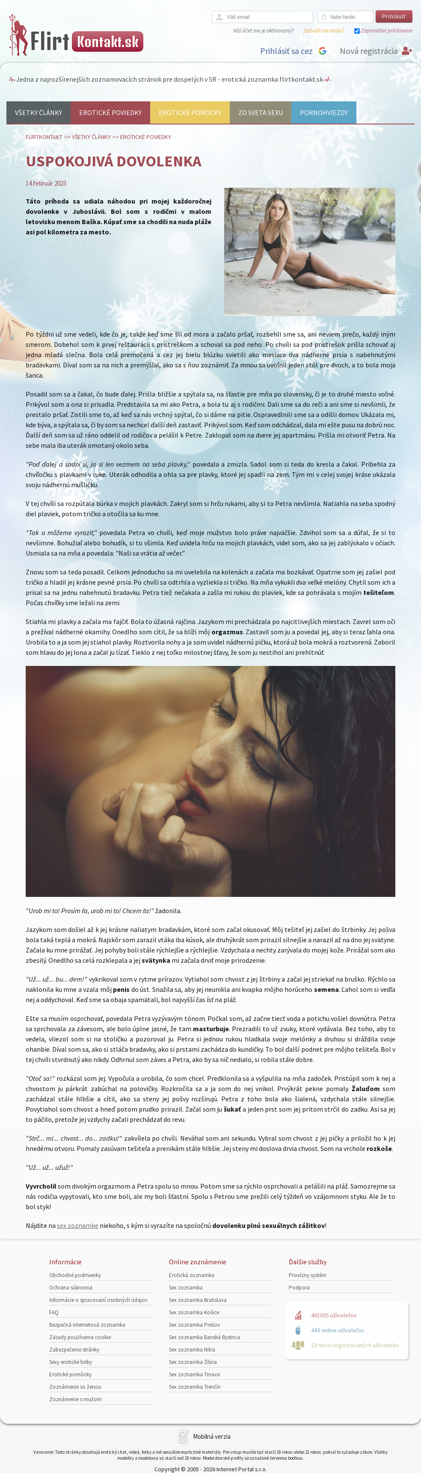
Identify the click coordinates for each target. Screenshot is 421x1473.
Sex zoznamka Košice (194, 1312)
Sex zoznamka (186, 1287)
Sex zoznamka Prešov (194, 1324)
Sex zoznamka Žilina (193, 1362)
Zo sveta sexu (260, 112)
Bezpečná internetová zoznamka (87, 1324)
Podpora (299, 1287)
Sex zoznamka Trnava (194, 1374)
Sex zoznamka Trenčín (195, 1386)
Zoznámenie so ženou (75, 1386)
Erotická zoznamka (191, 1275)
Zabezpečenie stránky (74, 1349)
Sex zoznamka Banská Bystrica (204, 1337)
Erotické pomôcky (190, 112)
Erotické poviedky (110, 112)
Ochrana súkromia (70, 1287)
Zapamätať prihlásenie (386, 30)
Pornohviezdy (324, 112)
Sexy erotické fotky (70, 1362)
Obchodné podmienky (75, 1275)
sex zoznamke (77, 1225)
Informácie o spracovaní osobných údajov (98, 1300)
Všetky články (38, 112)
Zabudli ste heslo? (323, 30)
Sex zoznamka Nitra (192, 1349)
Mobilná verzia (212, 1436)
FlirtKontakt (44, 137)
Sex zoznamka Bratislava (198, 1300)
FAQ (54, 1312)
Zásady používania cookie (80, 1337)
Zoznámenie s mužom (75, 1399)
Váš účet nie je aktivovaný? (263, 30)
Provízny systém (307, 1275)
